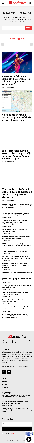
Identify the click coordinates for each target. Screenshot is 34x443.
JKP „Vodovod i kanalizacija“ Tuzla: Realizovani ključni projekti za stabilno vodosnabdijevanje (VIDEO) (15, 316)
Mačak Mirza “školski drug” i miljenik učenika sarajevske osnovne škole (15, 308)
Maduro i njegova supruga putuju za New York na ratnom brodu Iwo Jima (16, 279)
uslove (12, 433)
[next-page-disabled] (31, 44)
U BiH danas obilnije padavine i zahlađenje (17, 273)
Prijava (17, 429)
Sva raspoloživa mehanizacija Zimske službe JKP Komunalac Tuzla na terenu (16, 257)
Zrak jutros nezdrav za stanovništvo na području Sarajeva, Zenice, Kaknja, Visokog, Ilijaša (16, 154)
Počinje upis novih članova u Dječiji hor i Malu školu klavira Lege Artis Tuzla (16, 214)
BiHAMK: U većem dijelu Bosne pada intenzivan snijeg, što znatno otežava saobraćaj (15, 265)
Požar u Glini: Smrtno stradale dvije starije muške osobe (14, 300)
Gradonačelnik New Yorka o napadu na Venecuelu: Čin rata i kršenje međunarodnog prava (15, 222)
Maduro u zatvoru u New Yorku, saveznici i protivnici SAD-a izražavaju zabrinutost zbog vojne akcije (17, 205)
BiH (3, 405)
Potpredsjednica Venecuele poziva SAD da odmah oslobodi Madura (16, 237)
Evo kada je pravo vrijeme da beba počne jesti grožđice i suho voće (16, 286)
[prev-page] (2, 44)
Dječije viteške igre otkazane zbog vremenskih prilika (14, 230)
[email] (17, 424)
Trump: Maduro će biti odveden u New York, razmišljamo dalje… (15, 293)
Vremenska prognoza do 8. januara (14, 251)
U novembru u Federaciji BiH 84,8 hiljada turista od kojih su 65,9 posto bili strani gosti (17, 193)
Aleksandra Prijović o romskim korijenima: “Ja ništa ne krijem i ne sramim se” (16, 80)
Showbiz (4, 399)
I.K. (3, 87)
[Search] (28, 28)
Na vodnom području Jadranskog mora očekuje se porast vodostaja (16, 117)
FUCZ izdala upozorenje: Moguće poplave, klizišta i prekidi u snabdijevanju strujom (17, 244)
